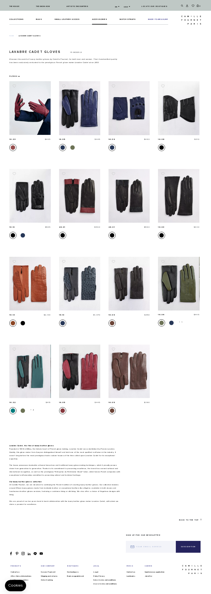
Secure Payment (48, 572)
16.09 (112, 139)
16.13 (12, 315)
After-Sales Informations (21, 576)
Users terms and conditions (105, 584)
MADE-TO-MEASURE (158, 19)
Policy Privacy (99, 576)
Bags (39, 19)
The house (14, 6)
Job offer (148, 576)
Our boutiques (73, 572)
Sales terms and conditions (104, 580)
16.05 (62, 139)
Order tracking (47, 580)
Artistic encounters (77, 6)
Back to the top (190, 520)
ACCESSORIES (99, 19)
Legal (95, 572)
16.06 (112, 315)
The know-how (43, 6)
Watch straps (128, 19)
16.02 (12, 402)
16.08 (161, 139)
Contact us (15, 572)
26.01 (62, 227)
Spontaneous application (154, 572)
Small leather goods (67, 19)
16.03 (12, 139)
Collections (16, 19)
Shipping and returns (49, 576)
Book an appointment (75, 576)
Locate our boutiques (154, 6)
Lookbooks (131, 576)
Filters (13, 76)
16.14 (12, 227)
